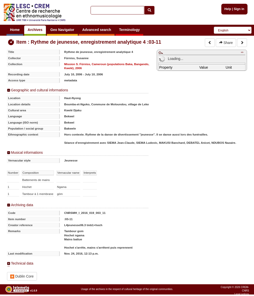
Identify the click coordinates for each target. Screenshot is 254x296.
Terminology (129, 30)
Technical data (22, 263)
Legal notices (241, 294)
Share (226, 43)
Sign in (239, 9)
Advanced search (96, 30)
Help (227, 9)
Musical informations (27, 152)
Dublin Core (22, 276)
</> (242, 52)
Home (15, 30)
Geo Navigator (62, 30)
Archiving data (22, 205)
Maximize (160, 52)
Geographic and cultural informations (39, 90)
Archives (35, 30)
